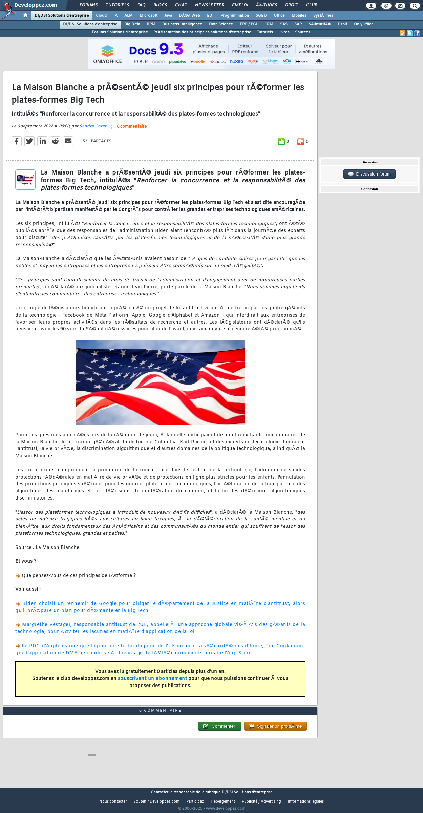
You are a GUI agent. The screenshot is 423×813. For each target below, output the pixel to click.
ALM (128, 15)
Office (279, 15)
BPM (151, 24)
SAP (298, 24)
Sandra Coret (92, 130)
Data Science (221, 24)
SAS (284, 24)
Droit (291, 5)
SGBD (261, 15)
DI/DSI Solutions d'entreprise (62, 15)
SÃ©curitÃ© (320, 24)
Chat (181, 5)
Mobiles (299, 15)
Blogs (160, 5)
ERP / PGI (248, 24)
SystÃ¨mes (323, 15)
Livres (284, 32)
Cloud (101, 15)
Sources (302, 32)
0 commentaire (132, 131)
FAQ (141, 5)
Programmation (234, 15)
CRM (268, 24)
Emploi (240, 5)
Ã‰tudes (266, 5)
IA (115, 15)
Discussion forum (369, 174)
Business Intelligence (182, 24)
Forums (88, 5)
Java (168, 15)
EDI (210, 15)
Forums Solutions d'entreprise (120, 32)
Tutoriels (117, 5)
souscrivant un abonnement (152, 683)
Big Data (132, 24)
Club (311, 5)
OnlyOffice (364, 24)
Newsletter (209, 5)
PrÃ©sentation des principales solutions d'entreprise (202, 32)
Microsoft (148, 15)
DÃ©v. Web (189, 15)
